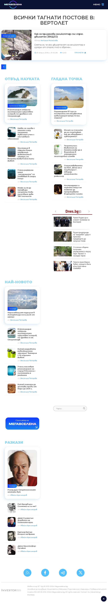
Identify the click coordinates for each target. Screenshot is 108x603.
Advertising (95, 592)
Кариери (85, 589)
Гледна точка (61, 108)
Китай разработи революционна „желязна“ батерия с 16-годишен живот (27, 353)
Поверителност (98, 589)
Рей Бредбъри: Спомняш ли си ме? (27, 505)
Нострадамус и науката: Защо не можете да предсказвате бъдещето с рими (73, 189)
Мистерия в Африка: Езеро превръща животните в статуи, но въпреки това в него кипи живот (21, 154)
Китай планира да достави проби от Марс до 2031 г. (27, 386)
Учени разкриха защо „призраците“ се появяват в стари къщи (27, 174)
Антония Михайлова (49, 40)
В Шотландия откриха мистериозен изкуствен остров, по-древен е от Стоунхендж (22, 334)
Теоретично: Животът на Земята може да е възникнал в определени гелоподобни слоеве (68, 151)
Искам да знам (8, 36)
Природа (12, 309)
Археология (13, 106)
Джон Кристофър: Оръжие (27, 547)
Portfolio (30, 595)
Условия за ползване (36, 589)
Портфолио (74, 589)
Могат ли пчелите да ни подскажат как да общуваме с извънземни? (73, 133)
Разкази (12, 486)
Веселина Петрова (18, 119)
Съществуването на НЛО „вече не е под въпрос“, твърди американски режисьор (68, 171)
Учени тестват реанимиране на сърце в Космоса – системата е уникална (27, 371)
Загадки (22, 106)
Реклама (63, 589)
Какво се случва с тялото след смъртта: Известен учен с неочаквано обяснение (21, 133)
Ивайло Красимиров (18, 495)
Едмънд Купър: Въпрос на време (26, 533)
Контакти (53, 589)
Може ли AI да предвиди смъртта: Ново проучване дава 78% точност (25, 192)
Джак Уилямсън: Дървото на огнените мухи (25, 520)
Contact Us (84, 592)
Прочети (79, 53)
